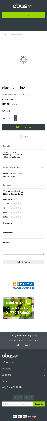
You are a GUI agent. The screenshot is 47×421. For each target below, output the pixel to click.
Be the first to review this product (15, 94)
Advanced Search (23, 345)
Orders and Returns (17, 340)
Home (4, 34)
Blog (35, 335)
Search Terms (32, 340)
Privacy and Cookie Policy (21, 335)
